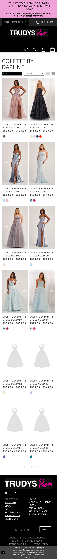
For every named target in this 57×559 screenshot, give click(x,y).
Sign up (45, 529)
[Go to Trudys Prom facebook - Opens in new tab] (12, 493)
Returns (16, 541)
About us (10, 502)
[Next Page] (42, 467)
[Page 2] (24, 467)
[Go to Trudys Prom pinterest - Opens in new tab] (17, 493)
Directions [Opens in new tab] (11, 499)
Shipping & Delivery (34, 541)
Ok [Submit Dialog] (3, 552)
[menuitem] (52, 49)
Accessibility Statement (12, 517)
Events (9, 508)
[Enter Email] (22, 530)
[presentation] (15, 99)
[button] (4, 49)
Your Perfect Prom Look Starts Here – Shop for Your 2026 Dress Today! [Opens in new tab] (28, 6)
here (33, 557)
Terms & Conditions (18, 544)
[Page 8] (38, 467)
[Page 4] (31, 467)
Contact (13, 537)
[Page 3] (27, 467)
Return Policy (13, 512)
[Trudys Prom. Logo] (28, 33)
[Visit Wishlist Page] (25, 49)
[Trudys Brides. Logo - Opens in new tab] (15, 22)
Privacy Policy (41, 544)
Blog (8, 505)
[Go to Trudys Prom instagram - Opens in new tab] (7, 493)
